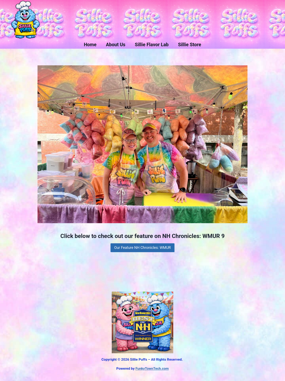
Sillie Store (189, 44)
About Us (115, 44)
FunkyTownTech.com (152, 368)
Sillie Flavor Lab (152, 44)
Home (90, 44)
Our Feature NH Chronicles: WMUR (142, 247)
